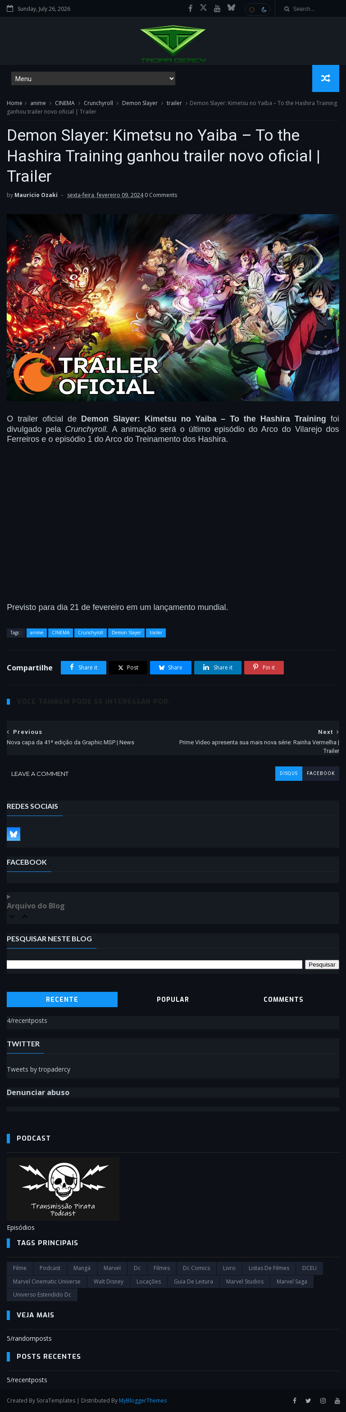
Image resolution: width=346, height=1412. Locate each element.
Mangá (82, 1268)
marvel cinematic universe (47, 1281)
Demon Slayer (140, 103)
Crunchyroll (98, 103)
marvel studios (245, 1281)
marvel (112, 1268)
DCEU (309, 1268)
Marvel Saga (292, 1281)
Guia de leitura (193, 1281)
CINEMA (65, 103)
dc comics (196, 1268)
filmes (162, 1268)
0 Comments (161, 195)
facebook (321, 773)
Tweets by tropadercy (38, 1069)
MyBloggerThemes (143, 1400)
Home (15, 103)
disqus (289, 773)
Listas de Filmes (269, 1268)
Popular (173, 999)
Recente (62, 999)
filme (20, 1268)
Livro (229, 1268)
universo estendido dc (42, 1294)
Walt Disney (108, 1281)
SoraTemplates (55, 1400)
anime (38, 103)
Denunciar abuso (38, 1092)
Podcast (50, 1268)
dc (137, 1268)
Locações (149, 1281)
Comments (284, 999)
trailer (174, 103)
